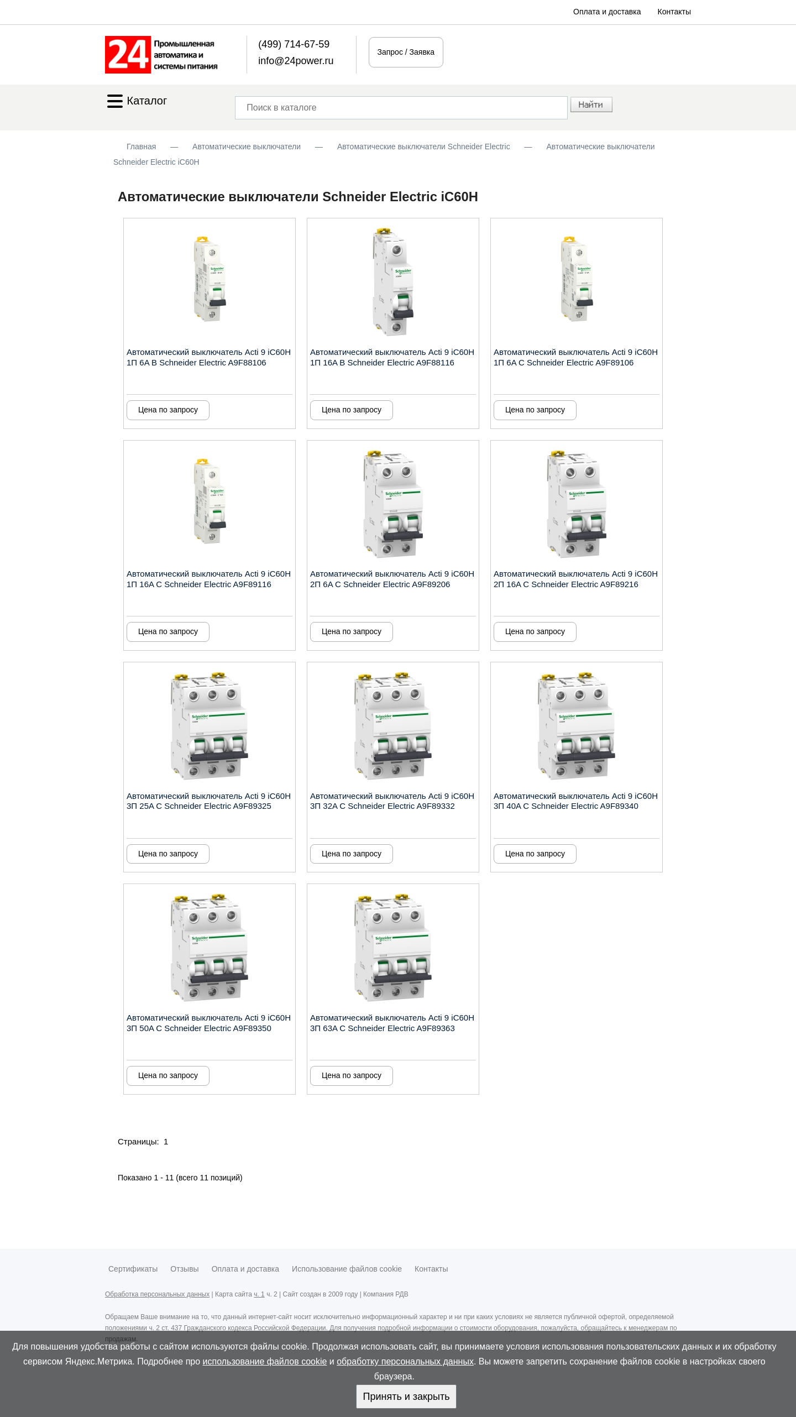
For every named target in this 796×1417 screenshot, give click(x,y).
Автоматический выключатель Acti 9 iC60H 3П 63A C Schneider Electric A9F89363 (392, 1023)
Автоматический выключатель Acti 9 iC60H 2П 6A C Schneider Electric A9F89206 (392, 579)
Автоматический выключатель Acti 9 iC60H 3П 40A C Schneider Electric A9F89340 (576, 801)
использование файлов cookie (265, 1361)
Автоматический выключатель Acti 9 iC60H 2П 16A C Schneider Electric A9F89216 (576, 579)
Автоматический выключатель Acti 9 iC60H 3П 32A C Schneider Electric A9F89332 (392, 801)
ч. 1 (259, 1294)
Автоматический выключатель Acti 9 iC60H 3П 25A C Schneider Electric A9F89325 (209, 801)
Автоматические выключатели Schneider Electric (423, 146)
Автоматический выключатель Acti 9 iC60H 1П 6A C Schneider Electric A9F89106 (576, 357)
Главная (141, 146)
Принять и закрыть (406, 1396)
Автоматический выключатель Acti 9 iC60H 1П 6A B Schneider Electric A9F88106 (209, 357)
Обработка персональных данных (157, 1294)
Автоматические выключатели (246, 146)
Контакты (674, 11)
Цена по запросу (168, 409)
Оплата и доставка (607, 11)
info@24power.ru (295, 60)
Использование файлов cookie (347, 1268)
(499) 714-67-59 (293, 44)
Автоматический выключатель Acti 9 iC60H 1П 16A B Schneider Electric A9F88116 (392, 357)
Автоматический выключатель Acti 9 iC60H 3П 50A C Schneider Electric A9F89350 (209, 1023)
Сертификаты (133, 1268)
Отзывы (184, 1268)
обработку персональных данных (405, 1361)
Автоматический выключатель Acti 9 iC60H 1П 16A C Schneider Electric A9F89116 (209, 579)
